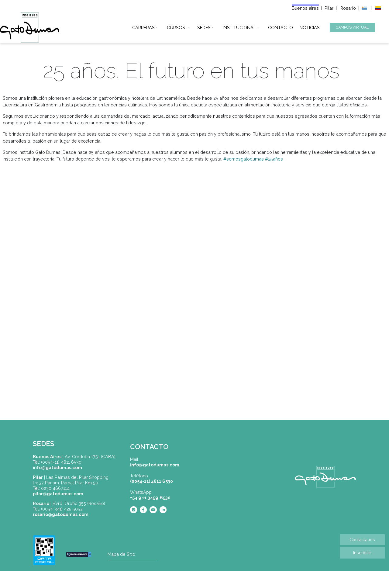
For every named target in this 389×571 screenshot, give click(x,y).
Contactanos (362, 539)
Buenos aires (305, 8)
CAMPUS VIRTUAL (352, 27)
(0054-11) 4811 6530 (151, 481)
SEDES (204, 26)
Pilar (329, 8)
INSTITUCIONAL (239, 26)
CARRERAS (143, 26)
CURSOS (176, 26)
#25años (274, 158)
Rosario (348, 8)
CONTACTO (280, 26)
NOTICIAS (309, 26)
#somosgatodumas (243, 158)
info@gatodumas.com (154, 464)
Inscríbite (362, 552)
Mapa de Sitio (121, 554)
